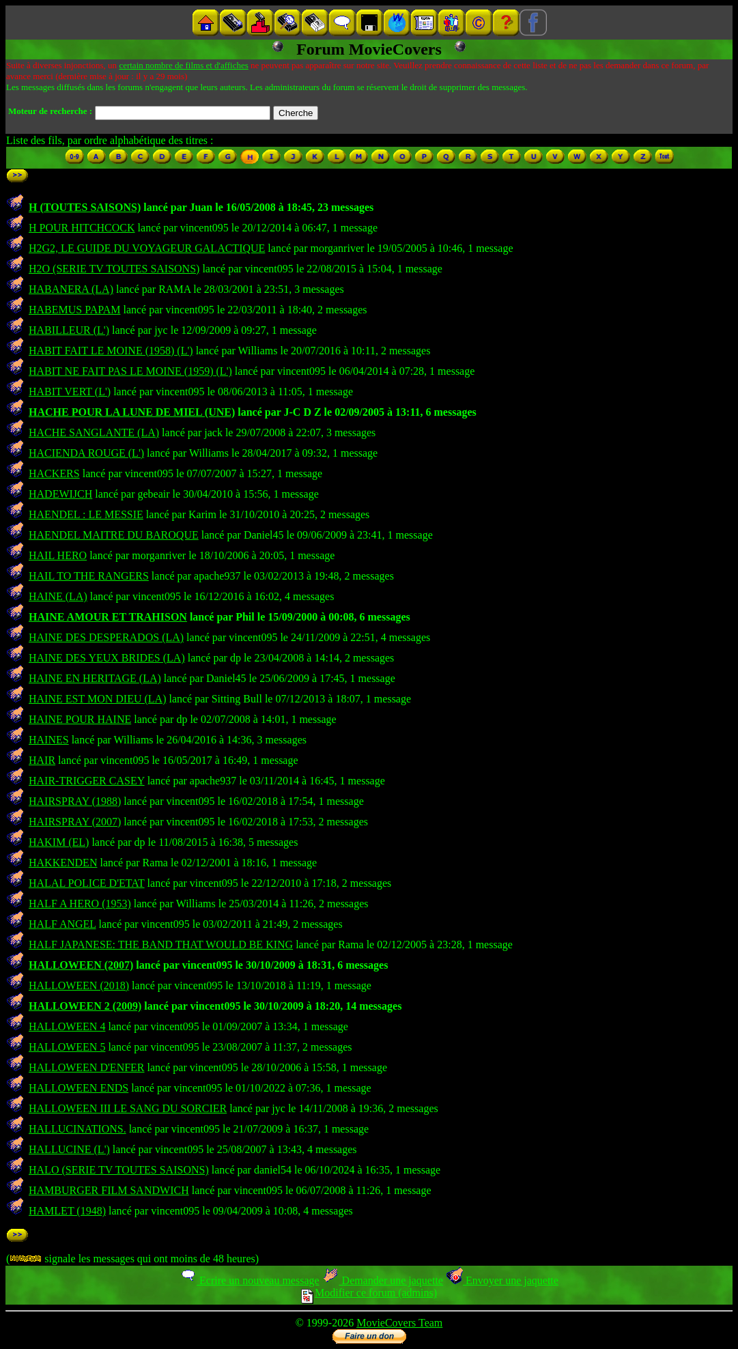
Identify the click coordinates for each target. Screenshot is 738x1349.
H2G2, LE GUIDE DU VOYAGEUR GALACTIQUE (147, 248)
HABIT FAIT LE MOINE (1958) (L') (111, 350)
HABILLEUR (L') (69, 330)
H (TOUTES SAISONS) (85, 207)
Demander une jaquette (382, 1280)
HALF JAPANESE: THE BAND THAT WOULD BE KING (161, 944)
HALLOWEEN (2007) (81, 965)
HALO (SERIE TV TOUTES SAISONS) (119, 1170)
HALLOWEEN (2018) (79, 985)
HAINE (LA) (58, 596)
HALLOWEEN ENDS (78, 1088)
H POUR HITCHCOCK (82, 227)
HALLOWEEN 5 (67, 1047)
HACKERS (54, 473)
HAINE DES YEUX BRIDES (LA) (107, 658)
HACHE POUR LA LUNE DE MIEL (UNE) (132, 412)
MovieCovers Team (399, 1323)
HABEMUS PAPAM (74, 309)
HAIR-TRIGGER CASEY (87, 780)
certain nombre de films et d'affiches (183, 65)
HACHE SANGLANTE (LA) (94, 432)
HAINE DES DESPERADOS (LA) (106, 637)
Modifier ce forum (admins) (369, 1292)
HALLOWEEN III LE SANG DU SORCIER (128, 1108)
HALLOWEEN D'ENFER (87, 1067)
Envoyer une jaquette (502, 1280)
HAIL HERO (58, 555)
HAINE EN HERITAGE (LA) (95, 678)
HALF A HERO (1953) (80, 903)
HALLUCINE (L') (69, 1149)
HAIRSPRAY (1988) (75, 801)
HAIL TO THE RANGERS (89, 576)
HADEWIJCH (60, 494)
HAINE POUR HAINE (80, 719)
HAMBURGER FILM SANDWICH (109, 1190)
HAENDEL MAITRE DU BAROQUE (114, 535)
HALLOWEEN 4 (67, 1026)
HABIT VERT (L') (70, 391)
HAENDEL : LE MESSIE (86, 514)
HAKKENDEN (63, 862)
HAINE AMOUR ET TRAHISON (108, 617)
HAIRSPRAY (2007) (75, 821)
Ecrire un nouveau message (249, 1280)
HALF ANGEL (62, 924)
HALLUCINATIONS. (77, 1129)
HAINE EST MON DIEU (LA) (97, 699)
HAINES (49, 740)
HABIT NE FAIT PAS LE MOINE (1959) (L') (130, 371)
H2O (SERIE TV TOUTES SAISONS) (114, 268)
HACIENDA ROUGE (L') (86, 453)
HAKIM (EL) (59, 842)
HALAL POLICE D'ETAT (87, 883)
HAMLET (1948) (67, 1211)
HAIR (42, 760)
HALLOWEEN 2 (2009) (85, 1006)
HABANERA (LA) (71, 289)
